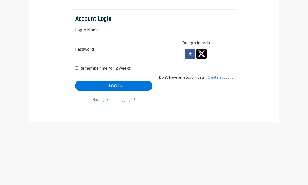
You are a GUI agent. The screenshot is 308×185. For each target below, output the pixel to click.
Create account (220, 77)
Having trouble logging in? (113, 99)
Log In (114, 86)
